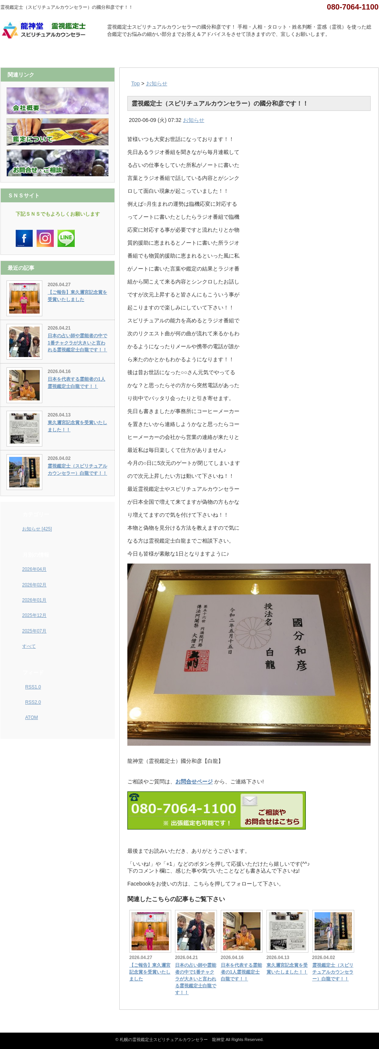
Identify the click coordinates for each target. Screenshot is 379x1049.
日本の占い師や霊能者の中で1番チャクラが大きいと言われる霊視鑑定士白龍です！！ (195, 979)
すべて (29, 646)
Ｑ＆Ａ (307, 54)
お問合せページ (194, 781)
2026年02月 (34, 585)
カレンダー (213, 54)
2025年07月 (34, 631)
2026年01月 (34, 600)
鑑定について (166, 54)
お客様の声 (260, 54)
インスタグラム (118, 54)
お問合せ (355, 54)
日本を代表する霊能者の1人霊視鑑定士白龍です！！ (241, 972)
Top (135, 83)
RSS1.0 (33, 687)
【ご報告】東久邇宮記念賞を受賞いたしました (149, 972)
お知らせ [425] (37, 529)
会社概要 (71, 54)
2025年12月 (34, 615)
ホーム (24, 54)
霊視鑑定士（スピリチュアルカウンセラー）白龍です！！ (332, 972)
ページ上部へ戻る (369, 1014)
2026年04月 (34, 569)
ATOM (31, 717)
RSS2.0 (33, 702)
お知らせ (156, 83)
